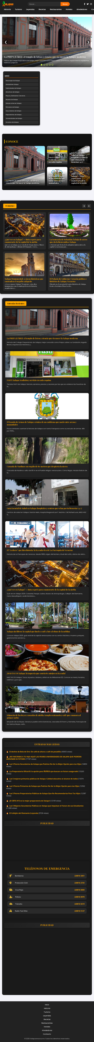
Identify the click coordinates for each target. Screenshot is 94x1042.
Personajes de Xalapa (13, 81)
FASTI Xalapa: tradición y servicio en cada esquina (29, 380)
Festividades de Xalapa (13, 88)
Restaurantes (56, 9)
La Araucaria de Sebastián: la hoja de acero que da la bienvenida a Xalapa (68, 240)
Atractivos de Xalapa (12, 92)
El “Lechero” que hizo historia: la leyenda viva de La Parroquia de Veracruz (40, 550)
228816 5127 (79, 911)
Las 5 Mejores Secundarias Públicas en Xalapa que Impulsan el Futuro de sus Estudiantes (46, 806)
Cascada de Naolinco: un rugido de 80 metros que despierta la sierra (37, 466)
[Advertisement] (47, 842)
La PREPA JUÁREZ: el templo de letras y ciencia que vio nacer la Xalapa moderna (45, 56)
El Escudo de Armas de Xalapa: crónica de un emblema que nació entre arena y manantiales (41, 423)
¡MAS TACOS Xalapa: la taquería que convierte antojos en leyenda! (36, 673)
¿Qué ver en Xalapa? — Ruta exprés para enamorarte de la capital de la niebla (23, 240)
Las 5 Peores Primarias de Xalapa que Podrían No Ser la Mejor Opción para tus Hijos (44, 786)
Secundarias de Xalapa (13, 111)
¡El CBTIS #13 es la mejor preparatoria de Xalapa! (29, 801)
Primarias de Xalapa (12, 107)
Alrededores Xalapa (12, 84)
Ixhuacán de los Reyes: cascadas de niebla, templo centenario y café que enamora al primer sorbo (44, 716)
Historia (7, 9)
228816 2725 (79, 883)
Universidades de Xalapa (14, 118)
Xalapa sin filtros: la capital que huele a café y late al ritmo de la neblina (38, 631)
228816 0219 (79, 904)
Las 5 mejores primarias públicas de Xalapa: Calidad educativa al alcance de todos (43, 779)
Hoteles (69, 9)
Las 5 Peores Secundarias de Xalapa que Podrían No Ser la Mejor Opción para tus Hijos (45, 764)
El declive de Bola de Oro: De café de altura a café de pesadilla (35, 752)
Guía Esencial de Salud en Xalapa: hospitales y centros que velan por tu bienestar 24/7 (44, 508)
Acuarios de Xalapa (12, 122)
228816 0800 (79, 890)
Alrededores (82, 9)
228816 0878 (79, 897)
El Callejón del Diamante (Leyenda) (23, 813)
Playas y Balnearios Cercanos (15, 96)
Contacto (47, 1034)
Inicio (47, 1004)
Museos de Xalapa (12, 99)
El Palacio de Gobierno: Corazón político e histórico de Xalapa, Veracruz (68, 280)
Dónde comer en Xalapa (13, 103)
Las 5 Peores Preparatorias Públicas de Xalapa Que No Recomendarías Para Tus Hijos (44, 793)
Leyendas (30, 9)
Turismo (18, 9)
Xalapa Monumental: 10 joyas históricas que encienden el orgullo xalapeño (24, 280)
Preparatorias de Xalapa (13, 115)
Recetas (42, 9)
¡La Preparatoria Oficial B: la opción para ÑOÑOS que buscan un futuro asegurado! (43, 771)
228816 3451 (79, 876)
